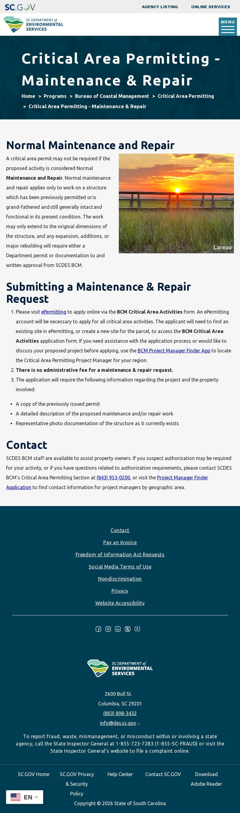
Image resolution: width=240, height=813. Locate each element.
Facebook (98, 629)
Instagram (108, 629)
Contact (120, 530)
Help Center (120, 774)
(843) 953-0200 (113, 477)
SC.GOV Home (33, 774)
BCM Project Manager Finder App (174, 350)
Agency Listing (160, 6)
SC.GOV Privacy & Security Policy (77, 783)
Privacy (120, 591)
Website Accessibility (120, 603)
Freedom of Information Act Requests (120, 554)
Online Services (210, 6)
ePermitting (53, 312)
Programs (55, 96)
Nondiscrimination (120, 578)
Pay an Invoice (120, 542)
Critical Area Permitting (186, 96)
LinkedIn (118, 629)
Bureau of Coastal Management (112, 96)
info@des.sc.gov (120, 723)
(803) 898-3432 (120, 713)
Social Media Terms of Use (120, 566)
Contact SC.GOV (163, 774)
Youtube (137, 629)
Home (28, 96)
